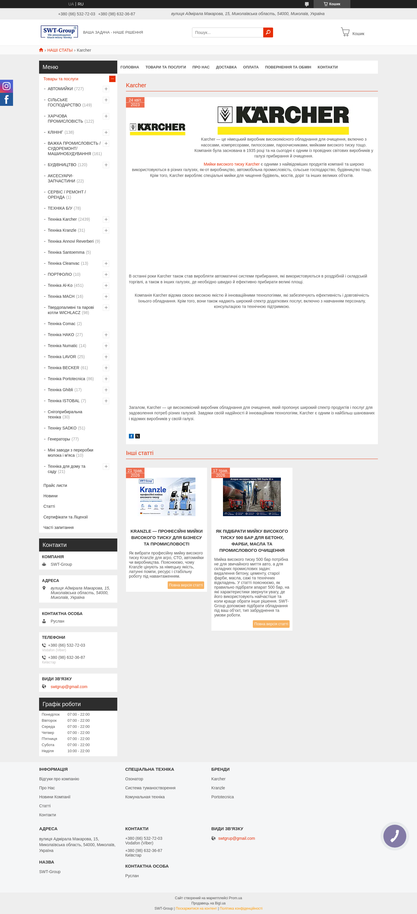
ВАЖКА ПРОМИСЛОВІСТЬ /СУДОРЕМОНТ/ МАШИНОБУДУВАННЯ (74, 148)
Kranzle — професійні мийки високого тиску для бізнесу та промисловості (167, 537)
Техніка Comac (62, 323)
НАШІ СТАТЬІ (60, 50)
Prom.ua (235, 898)
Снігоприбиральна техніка (65, 414)
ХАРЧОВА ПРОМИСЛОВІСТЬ (65, 119)
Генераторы (59, 439)
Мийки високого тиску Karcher (231, 164)
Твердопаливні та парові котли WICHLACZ (71, 310)
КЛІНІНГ (55, 132)
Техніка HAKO (61, 334)
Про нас (200, 67)
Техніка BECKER (63, 367)
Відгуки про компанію (59, 779)
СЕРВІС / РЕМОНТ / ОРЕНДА (67, 195)
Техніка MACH (61, 296)
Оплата (251, 67)
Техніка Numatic (63, 345)
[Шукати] (268, 32)
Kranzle (218, 788)
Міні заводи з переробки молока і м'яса (70, 453)
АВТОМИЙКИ (60, 88)
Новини (50, 496)
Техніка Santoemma (66, 252)
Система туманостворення (150, 788)
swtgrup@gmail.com (69, 686)
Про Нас (47, 788)
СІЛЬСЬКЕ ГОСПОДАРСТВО (64, 102)
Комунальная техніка (145, 797)
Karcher (218, 779)
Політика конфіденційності (241, 908)
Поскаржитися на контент (196, 908)
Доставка (226, 67)
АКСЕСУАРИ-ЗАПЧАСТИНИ (61, 178)
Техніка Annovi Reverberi (71, 241)
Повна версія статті (186, 585)
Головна (129, 67)
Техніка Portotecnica (66, 378)
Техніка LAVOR (62, 356)
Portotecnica (222, 797)
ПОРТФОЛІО (60, 274)
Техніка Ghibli (60, 389)
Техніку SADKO (62, 428)
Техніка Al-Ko (60, 285)
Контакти (328, 67)
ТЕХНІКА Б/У (60, 208)
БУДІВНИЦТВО (62, 164)
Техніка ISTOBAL (64, 400)
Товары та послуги (60, 79)
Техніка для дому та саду (66, 469)
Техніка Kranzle (62, 230)
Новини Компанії (54, 797)
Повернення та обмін (288, 67)
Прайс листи (55, 485)
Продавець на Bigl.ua (208, 903)
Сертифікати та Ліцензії (65, 517)
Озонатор (134, 779)
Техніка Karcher (62, 219)
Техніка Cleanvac (64, 263)
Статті (49, 506)
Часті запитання (58, 527)
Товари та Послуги (165, 67)
